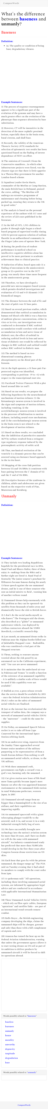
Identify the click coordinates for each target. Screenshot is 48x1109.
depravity (10, 1049)
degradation (11, 1058)
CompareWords (11, 3)
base (7, 1062)
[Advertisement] (23, 75)
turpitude (10, 1053)
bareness (9, 1026)
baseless (9, 1022)
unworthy (10, 1044)
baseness (28, 19)
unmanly (9, 1031)
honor (8, 1035)
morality (9, 1040)
